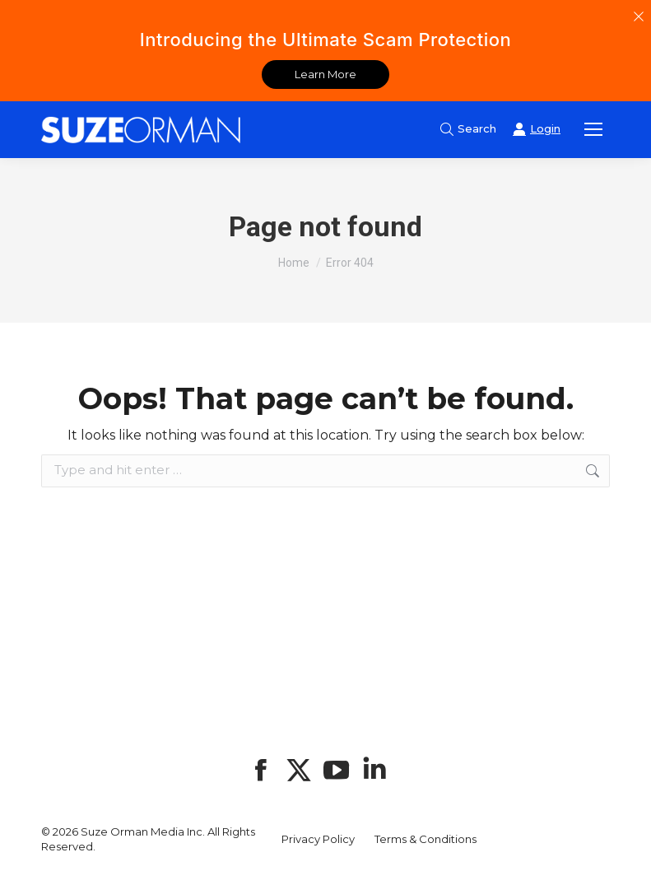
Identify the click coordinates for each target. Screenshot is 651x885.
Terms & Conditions (425, 838)
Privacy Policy (318, 838)
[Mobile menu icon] (593, 129)
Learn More (325, 74)
